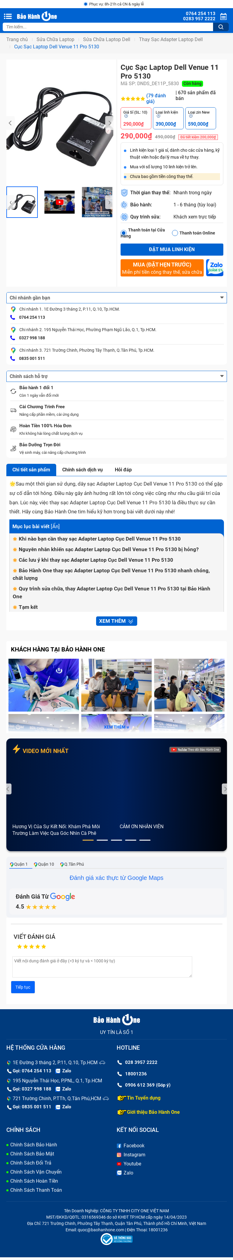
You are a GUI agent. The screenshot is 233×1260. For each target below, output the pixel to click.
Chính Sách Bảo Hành (33, 1147)
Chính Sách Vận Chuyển (36, 1175)
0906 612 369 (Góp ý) (143, 1087)
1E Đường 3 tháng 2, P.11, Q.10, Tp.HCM (55, 1065)
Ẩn (55, 527)
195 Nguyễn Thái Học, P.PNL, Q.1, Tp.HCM (57, 1083)
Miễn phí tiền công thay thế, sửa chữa (162, 268)
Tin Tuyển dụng (138, 1100)
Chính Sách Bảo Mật (32, 1156)
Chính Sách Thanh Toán (36, 1193)
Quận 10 (43, 867)
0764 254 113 (27, 318)
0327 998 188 (27, 339)
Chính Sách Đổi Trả (30, 1165)
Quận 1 (18, 867)
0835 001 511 (27, 359)
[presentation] (10, 124)
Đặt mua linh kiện (172, 250)
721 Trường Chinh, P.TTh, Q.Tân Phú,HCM (57, 1101)
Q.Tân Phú (72, 867)
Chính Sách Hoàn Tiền (34, 1184)
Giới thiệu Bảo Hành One (148, 1114)
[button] (88, 842)
